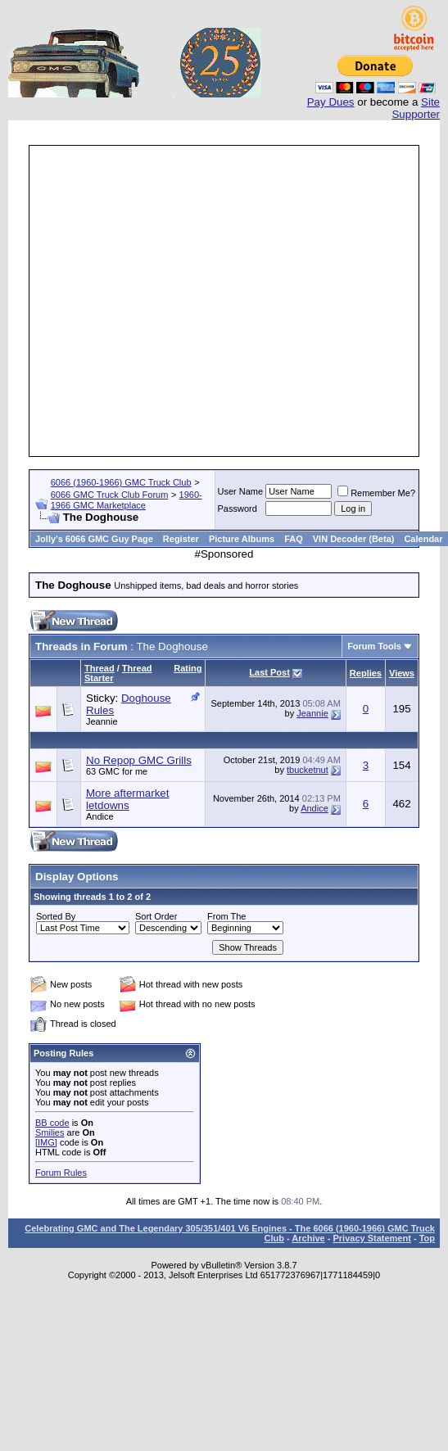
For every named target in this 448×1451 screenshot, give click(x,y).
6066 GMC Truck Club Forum (110, 494)
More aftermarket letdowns (127, 799)
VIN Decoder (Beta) (354, 539)
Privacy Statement (371, 1238)
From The (226, 916)
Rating (187, 668)
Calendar (423, 539)
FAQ (293, 539)
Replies (366, 673)
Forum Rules (61, 1173)
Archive (308, 1238)
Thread (99, 668)
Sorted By (55, 916)
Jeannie (102, 721)
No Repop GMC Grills (139, 760)
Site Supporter (415, 108)
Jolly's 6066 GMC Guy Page (94, 539)
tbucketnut (307, 770)
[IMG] (46, 1142)
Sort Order (156, 916)
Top (427, 1238)
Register (181, 539)
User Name (241, 491)
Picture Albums (241, 539)
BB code (52, 1123)
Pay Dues (331, 102)
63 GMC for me (116, 771)
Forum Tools (374, 646)
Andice (100, 816)
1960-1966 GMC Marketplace (126, 500)
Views (401, 673)
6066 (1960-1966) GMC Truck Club (121, 482)
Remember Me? (376, 493)
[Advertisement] (153, 300)
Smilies (49, 1132)
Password (237, 508)
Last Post (269, 672)
